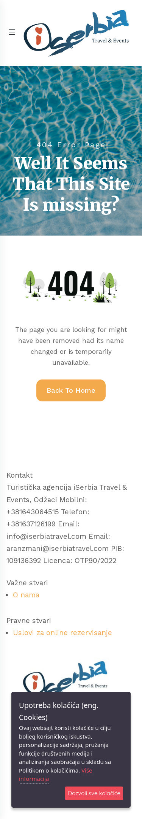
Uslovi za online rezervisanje (62, 632)
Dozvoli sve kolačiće (94, 793)
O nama (26, 595)
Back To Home (71, 390)
